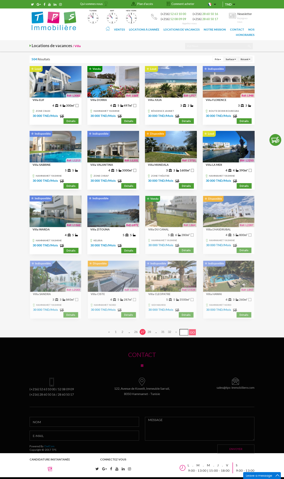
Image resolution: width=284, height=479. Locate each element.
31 (162, 332)
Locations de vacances (181, 29)
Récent (245, 59)
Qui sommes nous (91, 4)
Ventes (119, 29)
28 (149, 332)
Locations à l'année (144, 29)
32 (169, 332)
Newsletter (244, 17)
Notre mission (215, 29)
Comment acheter (182, 4)
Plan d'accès (145, 4)
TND (228, 4)
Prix (218, 59)
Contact (237, 29)
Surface (231, 59)
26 (136, 332)
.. (129, 332)
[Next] (176, 332)
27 (142, 332)
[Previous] (109, 332)
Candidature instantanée (50, 464)
